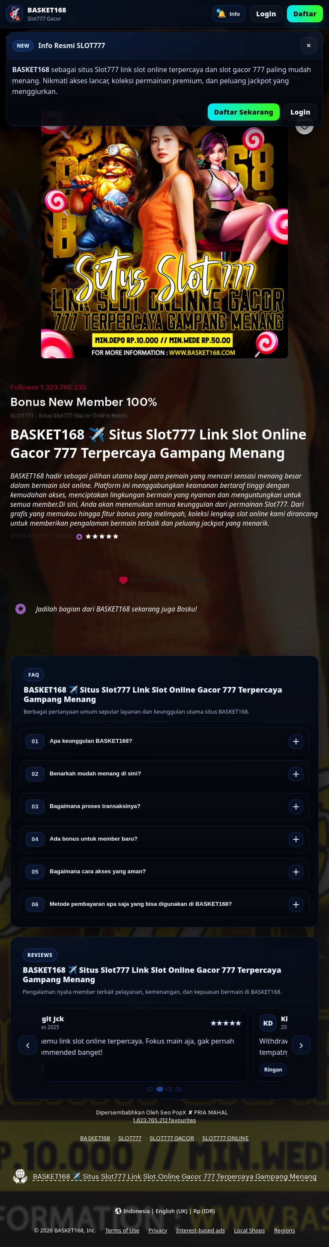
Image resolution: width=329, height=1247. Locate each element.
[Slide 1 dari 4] (150, 1089)
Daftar (305, 13)
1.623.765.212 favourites (164, 1120)
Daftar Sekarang (243, 112)
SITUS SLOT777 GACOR (41, 536)
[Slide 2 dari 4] (159, 1089)
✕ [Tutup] (308, 45)
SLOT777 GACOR (172, 1138)
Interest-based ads (200, 1230)
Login (266, 13)
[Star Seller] (79, 537)
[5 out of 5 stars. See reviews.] (103, 536)
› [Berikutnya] (301, 1044)
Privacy (158, 1230)
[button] (164, 1211)
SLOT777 (130, 1138)
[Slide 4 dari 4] (179, 1089)
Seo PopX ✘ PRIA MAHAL (164, 580)
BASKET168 (95, 1138)
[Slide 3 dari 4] (169, 1089)
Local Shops (249, 1230)
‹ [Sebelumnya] (28, 1044)
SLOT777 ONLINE (225, 1138)
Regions (284, 1230)
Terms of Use (122, 1230)
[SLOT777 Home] (36, 13)
